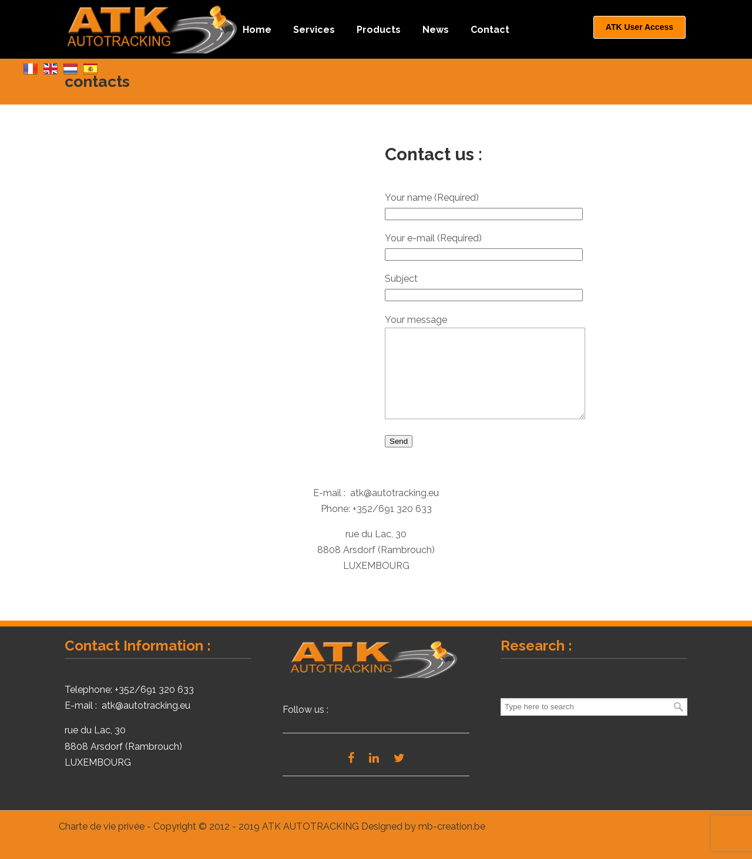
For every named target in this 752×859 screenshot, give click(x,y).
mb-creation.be (451, 844)
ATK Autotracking (154, 28)
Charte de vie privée (102, 844)
